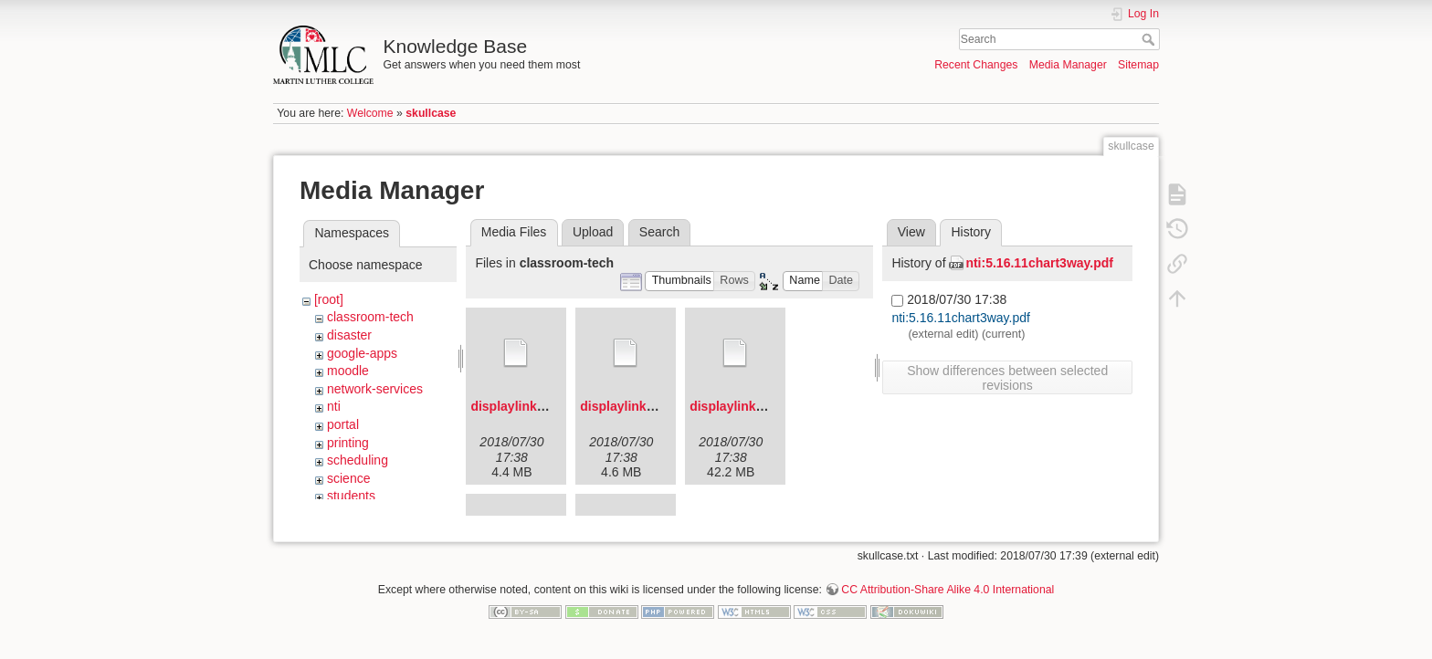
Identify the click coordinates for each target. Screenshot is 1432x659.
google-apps (362, 353)
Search (1150, 39)
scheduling (357, 460)
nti (334, 406)
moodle (348, 370)
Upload (593, 232)
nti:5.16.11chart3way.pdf (1039, 263)
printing (348, 442)
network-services (375, 389)
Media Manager (1068, 64)
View (911, 232)
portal (343, 424)
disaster (349, 335)
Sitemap (1138, 64)
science (348, 478)
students (351, 495)
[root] (328, 299)
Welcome (370, 113)
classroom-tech (370, 316)
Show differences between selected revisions (1007, 377)
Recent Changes (975, 64)
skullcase (430, 113)
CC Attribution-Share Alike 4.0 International (947, 598)
